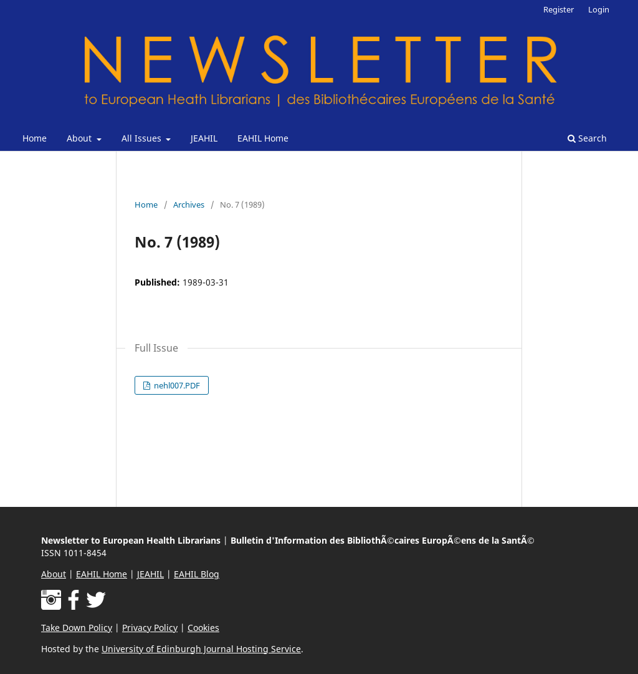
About (80, 138)
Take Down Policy (76, 627)
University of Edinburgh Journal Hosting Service (201, 649)
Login (598, 9)
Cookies (203, 627)
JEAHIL (204, 138)
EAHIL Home (262, 138)
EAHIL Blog (196, 574)
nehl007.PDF (176, 385)
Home (34, 138)
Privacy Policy (150, 627)
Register (558, 9)
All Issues (142, 138)
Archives (188, 204)
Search (587, 138)
